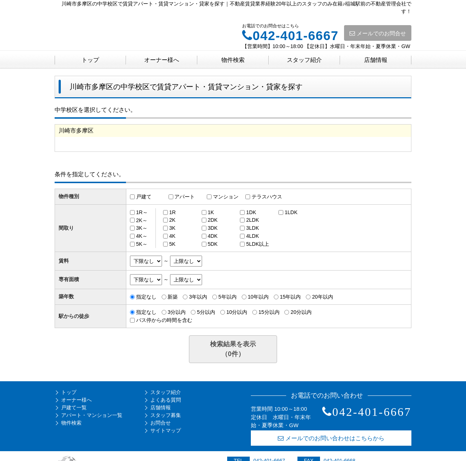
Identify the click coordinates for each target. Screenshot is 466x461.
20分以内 (301, 312)
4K (172, 236)
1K (211, 212)
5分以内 (206, 312)
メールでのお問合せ (378, 33)
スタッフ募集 (165, 415)
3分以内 (176, 312)
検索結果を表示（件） (233, 349)
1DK (251, 212)
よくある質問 (165, 400)
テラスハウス (267, 197)
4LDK (252, 236)
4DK (212, 236)
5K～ (141, 244)
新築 (172, 297)
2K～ (141, 220)
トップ (90, 60)
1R (172, 212)
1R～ (142, 212)
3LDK (252, 228)
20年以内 (322, 297)
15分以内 (269, 312)
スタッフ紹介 (304, 60)
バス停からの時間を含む (164, 320)
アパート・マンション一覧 (91, 415)
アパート (184, 197)
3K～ (141, 228)
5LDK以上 (257, 244)
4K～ (141, 236)
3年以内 (198, 297)
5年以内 (227, 297)
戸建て (143, 197)
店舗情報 (375, 60)
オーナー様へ (161, 60)
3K (172, 228)
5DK (212, 244)
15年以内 (290, 297)
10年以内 (258, 297)
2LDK (252, 220)
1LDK (291, 212)
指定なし (146, 297)
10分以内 (237, 312)
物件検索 (233, 60)
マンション (225, 197)
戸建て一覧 (74, 407)
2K (172, 220)
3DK (212, 228)
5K (172, 244)
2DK (212, 220)
